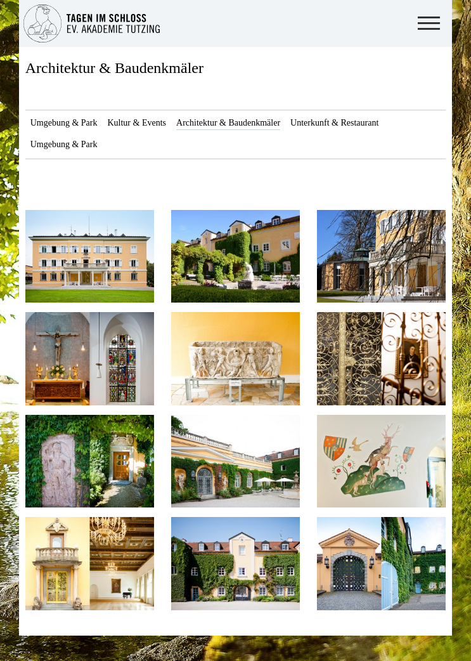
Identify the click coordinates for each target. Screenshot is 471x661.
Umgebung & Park (64, 123)
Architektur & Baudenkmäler (114, 68)
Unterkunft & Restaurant (334, 123)
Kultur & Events (136, 123)
